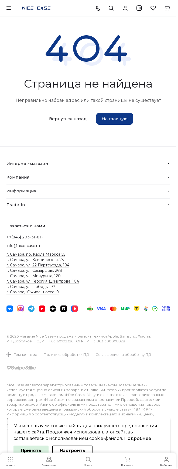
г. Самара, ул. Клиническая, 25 (35, 259)
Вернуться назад (68, 118)
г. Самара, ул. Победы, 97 (30, 286)
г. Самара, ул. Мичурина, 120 (33, 275)
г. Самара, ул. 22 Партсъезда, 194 (37, 265)
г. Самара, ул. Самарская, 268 (34, 270)
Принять (31, 450)
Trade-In (15, 204)
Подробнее (137, 438)
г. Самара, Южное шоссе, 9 (32, 292)
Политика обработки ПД (66, 354)
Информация (21, 190)
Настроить (72, 450)
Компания (18, 177)
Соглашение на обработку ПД (123, 354)
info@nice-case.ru (23, 245)
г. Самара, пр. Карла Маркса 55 (35, 254)
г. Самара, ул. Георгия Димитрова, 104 (42, 281)
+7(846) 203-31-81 (23, 237)
